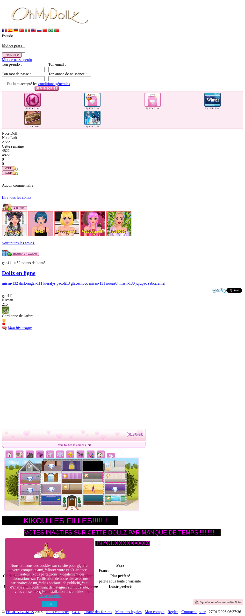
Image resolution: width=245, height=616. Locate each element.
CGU (76, 612)
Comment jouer (193, 612)
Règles (173, 612)
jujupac (141, 283)
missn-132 (10, 283)
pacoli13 (63, 283)
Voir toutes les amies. (18, 243)
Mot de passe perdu (17, 60)
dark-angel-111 (31, 283)
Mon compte (154, 612)
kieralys (49, 283)
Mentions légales (128, 612)
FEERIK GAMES (20, 612)
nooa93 (112, 283)
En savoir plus (49, 596)
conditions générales (54, 84)
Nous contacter (57, 612)
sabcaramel (156, 283)
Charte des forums (98, 612)
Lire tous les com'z (16, 197)
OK (49, 604)
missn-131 (97, 283)
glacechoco (79, 283)
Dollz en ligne (19, 273)
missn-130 (127, 283)
